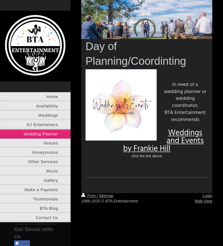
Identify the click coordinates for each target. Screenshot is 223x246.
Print (89, 195)
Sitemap (106, 195)
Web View (203, 201)
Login (207, 195)
